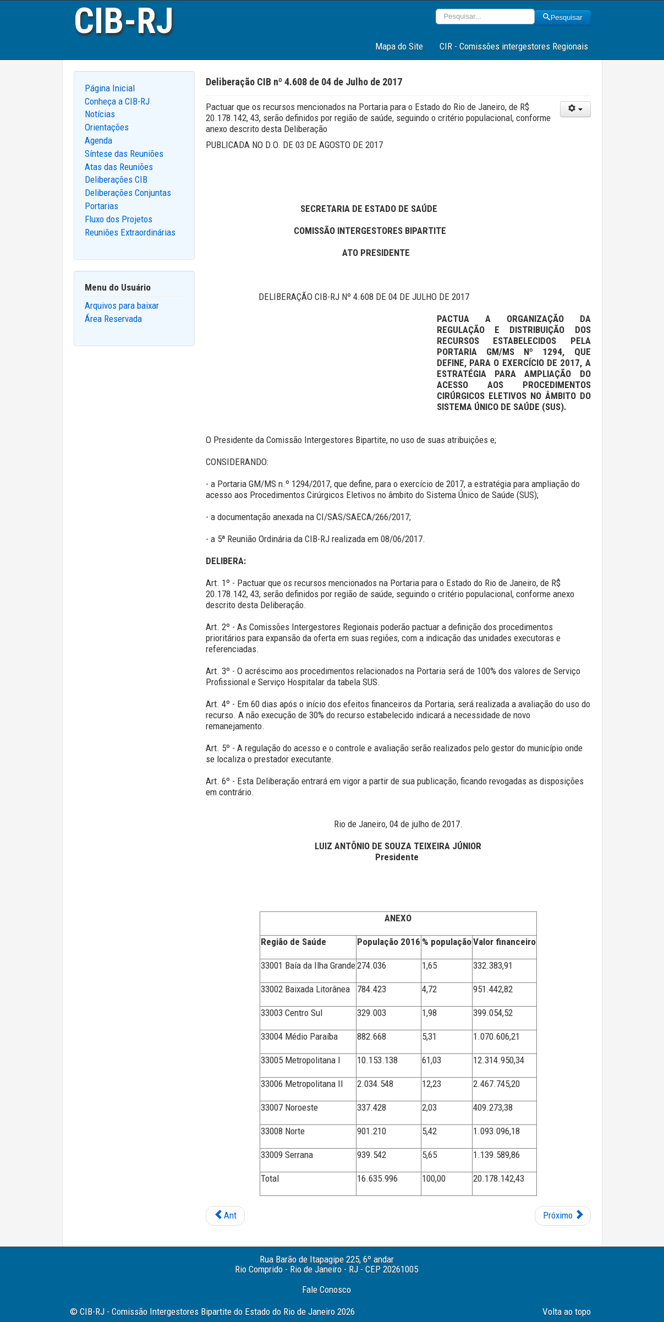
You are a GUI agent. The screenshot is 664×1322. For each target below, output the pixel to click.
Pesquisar (563, 17)
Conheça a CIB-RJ (117, 101)
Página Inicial (110, 88)
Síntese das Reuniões (124, 153)
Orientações (107, 127)
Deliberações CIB (116, 179)
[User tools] (575, 109)
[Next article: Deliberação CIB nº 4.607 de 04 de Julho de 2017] (563, 1216)
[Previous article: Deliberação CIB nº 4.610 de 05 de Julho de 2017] (225, 1216)
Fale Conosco (326, 1289)
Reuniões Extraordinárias (130, 232)
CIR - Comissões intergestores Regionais (514, 46)
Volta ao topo (566, 1311)
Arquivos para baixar (122, 305)
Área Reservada (113, 318)
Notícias (100, 113)
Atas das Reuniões (119, 166)
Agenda (98, 140)
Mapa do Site (399, 46)
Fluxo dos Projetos (118, 219)
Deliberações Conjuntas (128, 192)
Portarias (101, 205)
